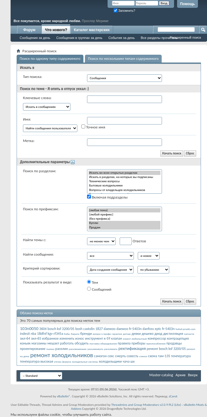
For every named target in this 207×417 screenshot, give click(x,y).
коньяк (25, 343)
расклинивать (95, 349)
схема (152, 356)
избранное (50, 338)
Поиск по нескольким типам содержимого (123, 58)
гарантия (117, 333)
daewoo (109, 329)
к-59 (107, 338)
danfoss (148, 329)
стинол (143, 356)
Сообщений (99, 289)
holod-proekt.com (186, 329)
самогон (100, 356)
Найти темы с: (34, 240)
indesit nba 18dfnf (33, 333)
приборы (138, 343)
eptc (158, 329)
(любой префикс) (124, 214)
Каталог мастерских (92, 30)
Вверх (193, 375)
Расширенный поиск (185, 37)
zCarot (173, 396)
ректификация (132, 348)
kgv (50, 333)
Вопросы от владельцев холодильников (124, 190)
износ (79, 338)
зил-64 (25, 338)
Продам (124, 227)
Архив (181, 375)
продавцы (174, 343)
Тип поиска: (32, 76)
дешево (148, 333)
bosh (78, 329)
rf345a (58, 333)
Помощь (187, 4)
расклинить (111, 349)
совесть (132, 356)
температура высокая (36, 361)
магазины (39, 343)
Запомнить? (124, 10)
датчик (127, 333)
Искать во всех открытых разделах (124, 173)
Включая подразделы (107, 197)
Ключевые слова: (37, 97)
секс (111, 356)
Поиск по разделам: (39, 171)
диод (158, 333)
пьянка (50, 349)
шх (133, 361)
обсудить (82, 343)
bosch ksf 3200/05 (60, 329)
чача (126, 361)
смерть (120, 356)
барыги (75, 333)
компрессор (157, 338)
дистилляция (173, 333)
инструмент (94, 338)
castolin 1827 (93, 329)
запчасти (189, 333)
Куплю (124, 223)
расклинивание (78, 349)
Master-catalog (161, 375)
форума (66, 361)
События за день (121, 38)
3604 (43, 329)
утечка (58, 361)
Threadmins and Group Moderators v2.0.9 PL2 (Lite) (146, 405)
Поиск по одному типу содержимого (50, 58)
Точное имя (93, 126)
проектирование (33, 349)
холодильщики (110, 361)
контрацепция (178, 338)
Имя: (27, 119)
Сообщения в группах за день (79, 38)
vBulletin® (63, 396)
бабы (67, 333)
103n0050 (29, 328)
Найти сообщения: (38, 254)
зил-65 (36, 338)
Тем (92, 282)
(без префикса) (124, 219)
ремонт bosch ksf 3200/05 (166, 349)
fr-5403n (168, 329)
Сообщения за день (35, 38)
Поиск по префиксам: (41, 209)
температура (181, 356)
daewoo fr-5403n (129, 329)
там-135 (164, 356)
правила (124, 343)
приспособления (156, 343)
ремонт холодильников (61, 355)
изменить (67, 338)
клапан (116, 338)
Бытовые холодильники (124, 185)
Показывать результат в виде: (47, 282)
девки (136, 333)
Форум (29, 30)
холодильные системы (85, 361)
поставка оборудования (103, 343)
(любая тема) (124, 210)
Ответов (133, 241)
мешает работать (60, 343)
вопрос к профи (102, 333)
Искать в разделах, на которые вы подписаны (124, 177)
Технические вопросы (124, 181)
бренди (86, 333)
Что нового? (56, 30)
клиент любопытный (135, 338)
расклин (61, 349)
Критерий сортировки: (41, 268)
